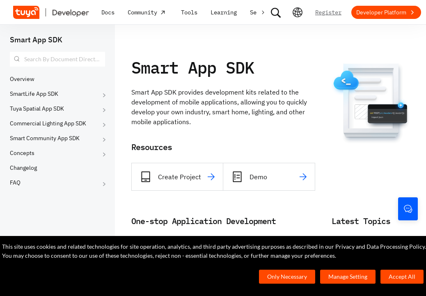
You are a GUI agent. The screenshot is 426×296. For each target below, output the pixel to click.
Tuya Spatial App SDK (37, 108)
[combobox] (57, 59)
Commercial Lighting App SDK (48, 123)
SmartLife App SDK (34, 93)
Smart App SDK (36, 39)
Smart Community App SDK (45, 138)
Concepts (22, 153)
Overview (22, 79)
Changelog (23, 167)
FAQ (15, 182)
